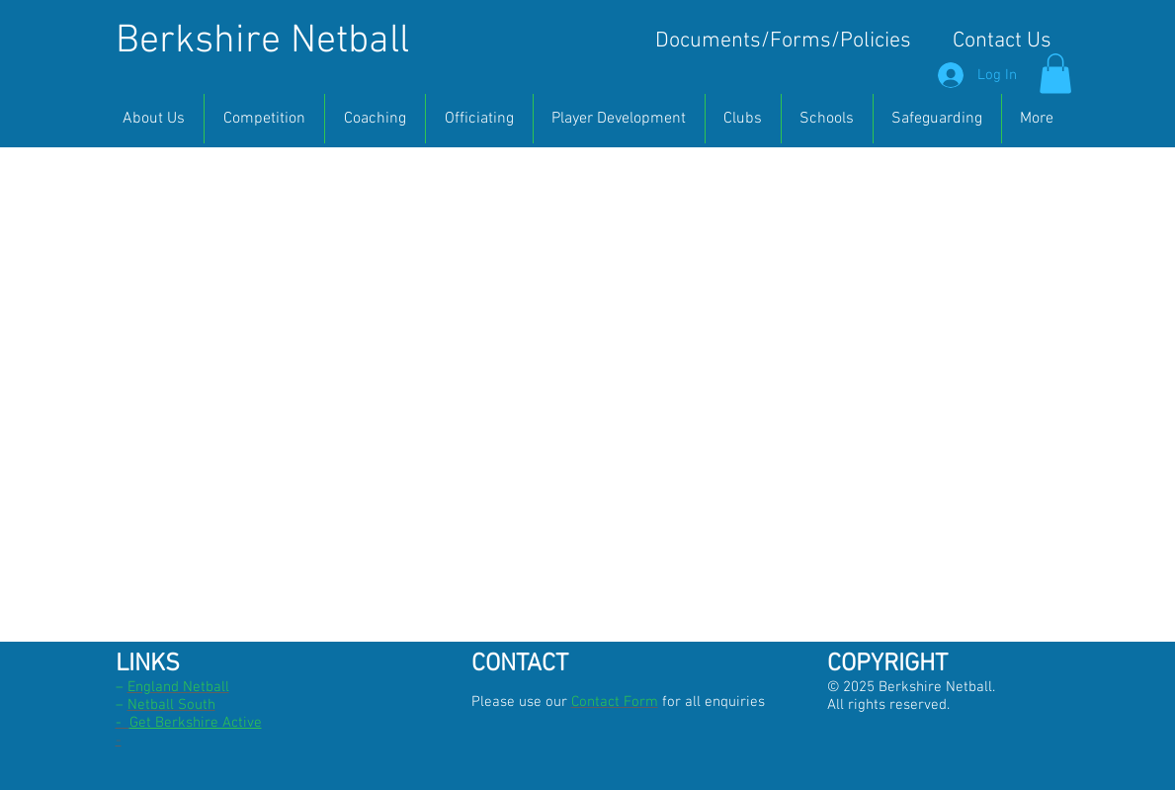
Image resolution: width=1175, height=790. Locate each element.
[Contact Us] (1002, 42)
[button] (1055, 73)
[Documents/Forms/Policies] (783, 41)
